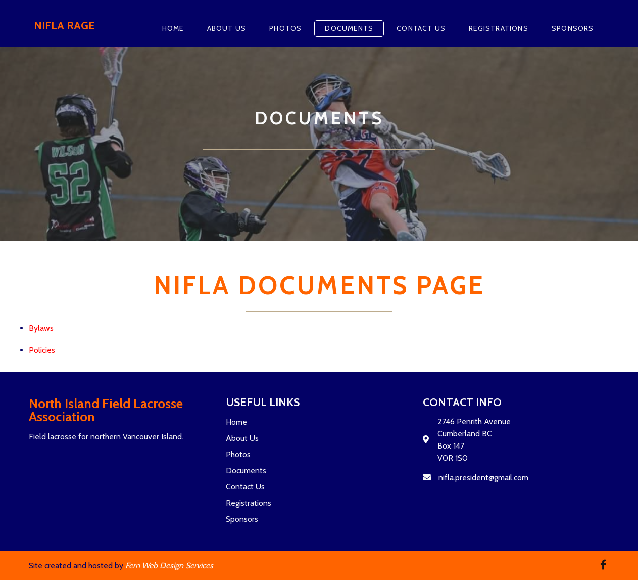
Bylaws (41, 328)
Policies (42, 350)
